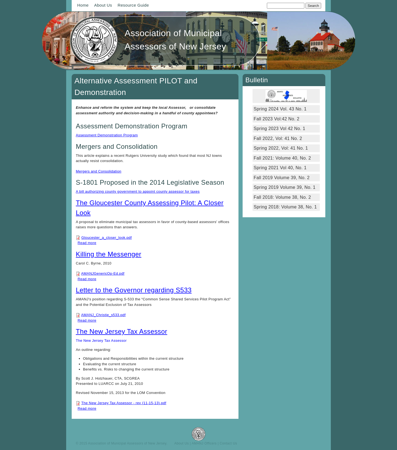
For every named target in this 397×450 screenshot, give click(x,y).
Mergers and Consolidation (98, 171)
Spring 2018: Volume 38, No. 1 (286, 207)
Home (83, 5)
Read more (87, 243)
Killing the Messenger (108, 254)
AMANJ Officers (204, 443)
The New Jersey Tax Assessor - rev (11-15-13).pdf (123, 403)
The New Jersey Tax (93, 340)
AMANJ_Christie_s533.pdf (103, 315)
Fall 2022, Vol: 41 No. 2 (278, 138)
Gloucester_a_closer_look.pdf (106, 237)
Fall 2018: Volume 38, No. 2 (282, 197)
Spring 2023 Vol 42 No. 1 (279, 128)
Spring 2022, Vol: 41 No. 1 (281, 148)
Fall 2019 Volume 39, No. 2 (282, 177)
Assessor (119, 340)
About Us (103, 5)
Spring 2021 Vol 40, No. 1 (280, 167)
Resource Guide (133, 5)
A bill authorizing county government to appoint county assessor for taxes (138, 191)
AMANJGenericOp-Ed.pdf (102, 273)
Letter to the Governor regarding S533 (134, 290)
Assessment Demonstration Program (107, 135)
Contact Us (228, 443)
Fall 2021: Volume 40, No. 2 (282, 158)
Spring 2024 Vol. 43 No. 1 (280, 109)
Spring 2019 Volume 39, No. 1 (284, 187)
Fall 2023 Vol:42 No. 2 (276, 119)
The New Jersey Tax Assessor (121, 331)
